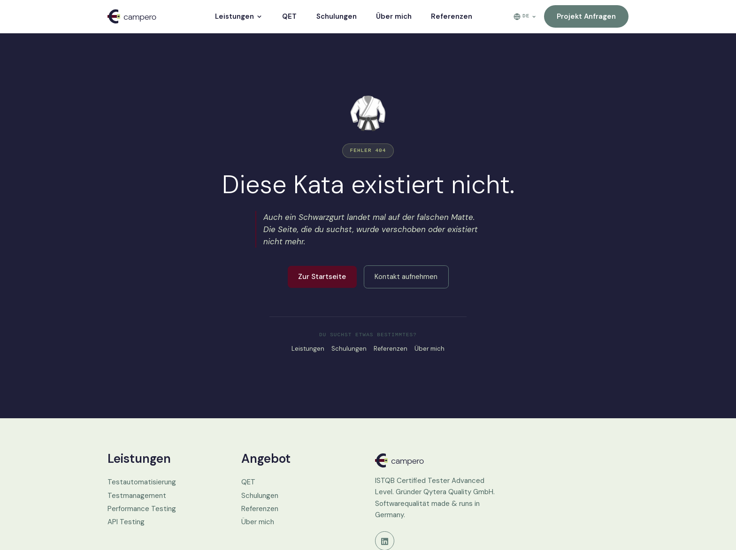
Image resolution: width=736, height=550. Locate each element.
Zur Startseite (322, 276)
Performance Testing (141, 508)
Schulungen (336, 16)
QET (289, 16)
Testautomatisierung (141, 482)
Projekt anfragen (586, 16)
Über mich (394, 16)
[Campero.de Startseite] (435, 460)
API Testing (126, 522)
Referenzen (451, 16)
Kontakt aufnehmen (406, 276)
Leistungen (239, 16)
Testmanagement (136, 495)
